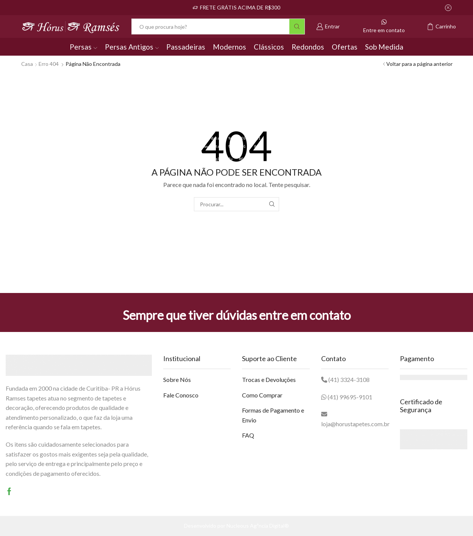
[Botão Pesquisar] (296, 26)
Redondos (308, 46)
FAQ (248, 435)
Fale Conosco (180, 395)
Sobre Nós (177, 379)
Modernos (229, 46)
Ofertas (344, 46)
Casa (27, 64)
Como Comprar (262, 395)
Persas (83, 46)
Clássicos (269, 46)
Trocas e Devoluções (269, 379)
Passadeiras (185, 46)
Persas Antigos (132, 46)
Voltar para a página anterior (419, 64)
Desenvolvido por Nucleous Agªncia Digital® (236, 525)
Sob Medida (384, 46)
